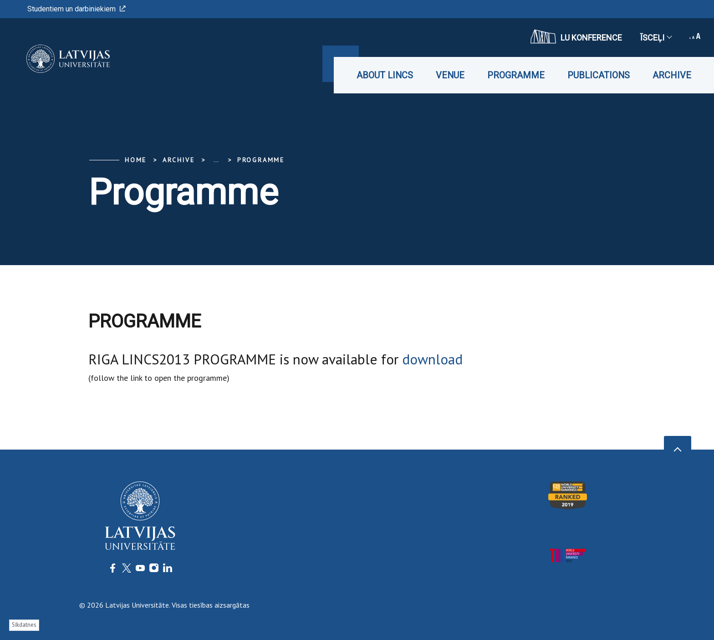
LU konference (576, 36)
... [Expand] (216, 160)
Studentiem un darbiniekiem (76, 9)
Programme (516, 75)
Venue (450, 75)
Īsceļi (655, 37)
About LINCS (385, 75)
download (432, 359)
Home (136, 160)
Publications (598, 75)
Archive (672, 75)
